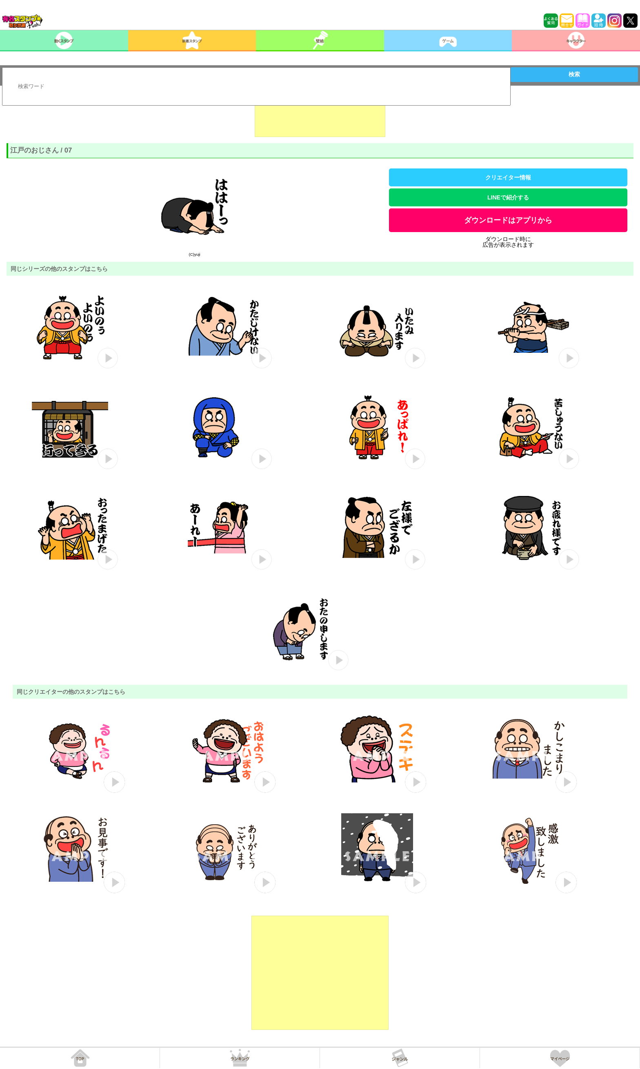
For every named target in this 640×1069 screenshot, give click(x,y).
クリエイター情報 (508, 177)
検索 (574, 74)
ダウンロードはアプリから (508, 220)
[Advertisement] (320, 116)
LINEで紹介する (508, 197)
